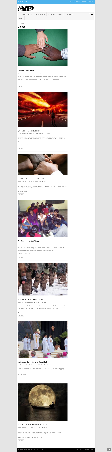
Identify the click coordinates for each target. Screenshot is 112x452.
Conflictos (26, 253)
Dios (32, 437)
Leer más (21, 86)
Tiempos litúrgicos (51, 364)
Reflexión (51, 73)
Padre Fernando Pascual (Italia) (25, 73)
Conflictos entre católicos (28, 241)
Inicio (71, 1)
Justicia (20, 144)
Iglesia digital (69, 14)
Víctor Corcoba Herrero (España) (26, 302)
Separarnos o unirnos (26, 70)
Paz (23, 144)
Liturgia (20, 374)
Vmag (43, 449)
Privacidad (91, 1)
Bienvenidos (77, 1)
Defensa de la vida (40, 14)
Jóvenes (21, 18)
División (23, 82)
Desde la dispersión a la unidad (31, 178)
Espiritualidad (52, 14)
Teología (44, 364)
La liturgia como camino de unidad (32, 362)
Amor (20, 82)
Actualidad (22, 14)
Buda (20, 437)
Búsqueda (28, 437)
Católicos (21, 253)
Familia (60, 14)
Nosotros (84, 1)
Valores (34, 144)
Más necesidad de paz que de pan (32, 299)
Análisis (30, 14)
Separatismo (28, 82)
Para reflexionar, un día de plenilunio (33, 424)
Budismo (24, 437)
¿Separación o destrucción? (29, 131)
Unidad (33, 82)
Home (19, 23)
